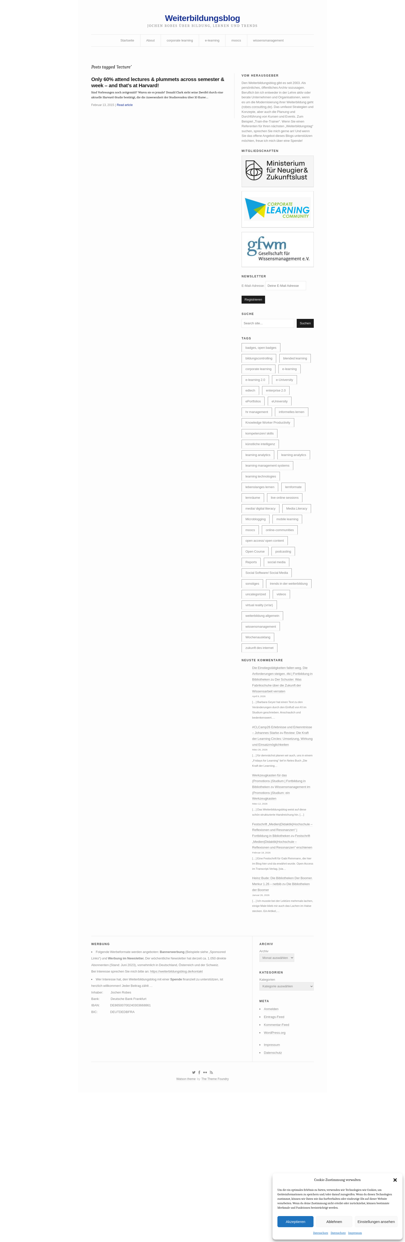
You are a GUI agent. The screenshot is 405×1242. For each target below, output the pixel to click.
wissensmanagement (271, 43)
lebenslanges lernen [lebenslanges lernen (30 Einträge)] (261, 537)
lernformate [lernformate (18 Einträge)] (296, 537)
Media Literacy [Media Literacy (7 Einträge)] (257, 572)
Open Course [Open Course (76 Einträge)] (256, 617)
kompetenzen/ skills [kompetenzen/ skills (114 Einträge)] (261, 469)
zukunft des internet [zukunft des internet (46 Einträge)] (261, 731)
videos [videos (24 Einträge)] (284, 674)
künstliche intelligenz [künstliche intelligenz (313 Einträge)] (261, 481)
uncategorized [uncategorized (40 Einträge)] (257, 674)
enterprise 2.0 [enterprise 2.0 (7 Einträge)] (278, 424)
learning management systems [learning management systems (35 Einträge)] (269, 515)
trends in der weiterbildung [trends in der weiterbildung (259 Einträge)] (266, 663)
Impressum (355, 1233)
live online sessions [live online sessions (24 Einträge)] (287, 549)
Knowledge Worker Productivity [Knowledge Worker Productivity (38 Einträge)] (269, 458)
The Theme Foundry (215, 1214)
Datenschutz (320, 1233)
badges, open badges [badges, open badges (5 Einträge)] (262, 367)
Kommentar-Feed (274, 1157)
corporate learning (179, 43)
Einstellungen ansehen (376, 1221)
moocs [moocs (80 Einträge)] (285, 583)
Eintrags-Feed (272, 1148)
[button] (395, 1179)
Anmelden (268, 1140)
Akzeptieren (295, 1221)
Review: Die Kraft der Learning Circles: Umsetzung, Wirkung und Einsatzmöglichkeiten (282, 834)
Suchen (305, 341)
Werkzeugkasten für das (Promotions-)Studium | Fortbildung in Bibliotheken (281, 878)
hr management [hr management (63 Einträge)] (258, 447)
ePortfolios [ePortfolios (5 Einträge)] (254, 435)
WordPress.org (272, 1165)
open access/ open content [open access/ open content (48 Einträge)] (266, 606)
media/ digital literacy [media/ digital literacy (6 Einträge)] (262, 560)
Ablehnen (334, 1221)
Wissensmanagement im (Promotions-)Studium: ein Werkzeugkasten (281, 891)
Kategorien (264, 1108)
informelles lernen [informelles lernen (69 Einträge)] (294, 447)
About (148, 43)
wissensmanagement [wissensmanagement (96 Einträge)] (262, 708)
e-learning (212, 43)
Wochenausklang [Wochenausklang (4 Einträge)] (259, 720)
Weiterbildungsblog (202, 19)
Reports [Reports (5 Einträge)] (252, 629)
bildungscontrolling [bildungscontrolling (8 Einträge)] (260, 378)
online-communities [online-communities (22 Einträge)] (261, 595)
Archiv (261, 1078)
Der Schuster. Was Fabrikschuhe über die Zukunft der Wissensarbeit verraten (281, 771)
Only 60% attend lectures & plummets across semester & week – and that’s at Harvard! (147, 86)
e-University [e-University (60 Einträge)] (287, 412)
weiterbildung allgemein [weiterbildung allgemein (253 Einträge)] (264, 697)
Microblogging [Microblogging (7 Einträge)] (290, 572)
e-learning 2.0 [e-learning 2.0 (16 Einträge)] (256, 412)
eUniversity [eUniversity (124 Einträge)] (282, 435)
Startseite (124, 43)
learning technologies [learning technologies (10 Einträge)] (262, 526)
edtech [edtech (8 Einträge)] (251, 424)
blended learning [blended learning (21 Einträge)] (258, 390)
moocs (237, 43)
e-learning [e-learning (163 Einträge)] (292, 401)
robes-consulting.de (287, 113)
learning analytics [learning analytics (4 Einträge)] (259, 503)
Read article (126, 111)
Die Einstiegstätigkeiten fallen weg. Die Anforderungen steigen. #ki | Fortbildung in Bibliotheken (283, 758)
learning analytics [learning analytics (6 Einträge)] (259, 492)
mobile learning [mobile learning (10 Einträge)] (257, 583)
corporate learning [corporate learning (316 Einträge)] (259, 401)
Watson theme (185, 1214)
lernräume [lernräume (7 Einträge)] (253, 549)
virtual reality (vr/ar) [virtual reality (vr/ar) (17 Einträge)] (260, 685)
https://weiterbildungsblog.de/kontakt (182, 1107)
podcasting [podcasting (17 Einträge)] (285, 617)
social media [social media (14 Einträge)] (278, 629)
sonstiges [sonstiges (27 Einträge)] (253, 651)
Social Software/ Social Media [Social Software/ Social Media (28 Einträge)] (268, 640)
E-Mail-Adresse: (276, 301)
